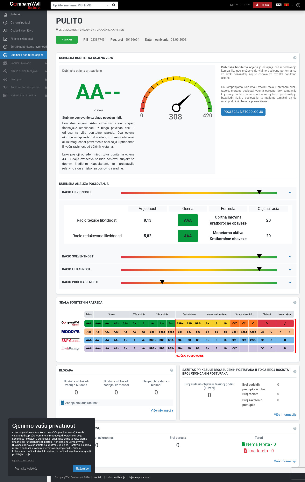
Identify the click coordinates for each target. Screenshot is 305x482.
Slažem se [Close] (82, 468)
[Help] (298, 5)
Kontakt (98, 477)
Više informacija (162, 410)
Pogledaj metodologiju (243, 112)
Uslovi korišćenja (116, 477)
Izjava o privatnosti (139, 477)
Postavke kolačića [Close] (26, 468)
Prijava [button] (262, 4)
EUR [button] (244, 5)
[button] (284, 5)
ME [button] (232, 5)
